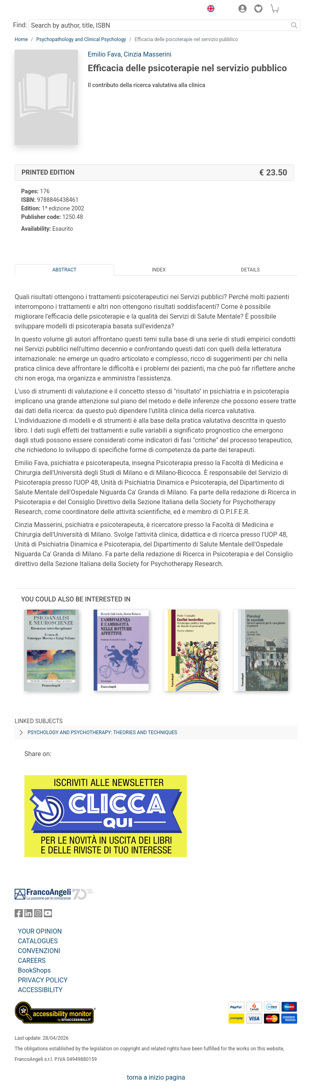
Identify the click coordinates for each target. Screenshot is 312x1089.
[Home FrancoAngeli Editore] (42, 10)
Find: (20, 25)
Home (21, 39)
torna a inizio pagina (156, 1077)
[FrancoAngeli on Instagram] (38, 915)
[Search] (294, 25)
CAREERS (32, 960)
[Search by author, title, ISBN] (158, 25)
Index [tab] (159, 270)
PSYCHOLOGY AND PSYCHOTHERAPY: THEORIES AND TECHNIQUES (102, 732)
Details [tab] (250, 270)
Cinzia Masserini (147, 54)
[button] (209, 10)
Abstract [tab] (64, 270)
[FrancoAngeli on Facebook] (19, 915)
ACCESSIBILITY (40, 990)
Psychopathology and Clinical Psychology (81, 39)
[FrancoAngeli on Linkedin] (28, 915)
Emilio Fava (104, 54)
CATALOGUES (38, 941)
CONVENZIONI (39, 951)
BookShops (34, 970)
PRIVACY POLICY (42, 980)
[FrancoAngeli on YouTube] (48, 915)
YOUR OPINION (40, 931)
